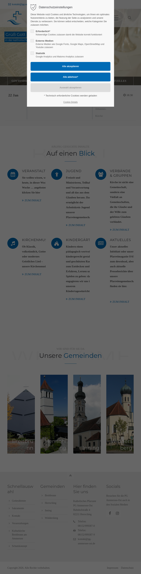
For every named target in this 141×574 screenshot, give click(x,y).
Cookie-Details (70, 102)
